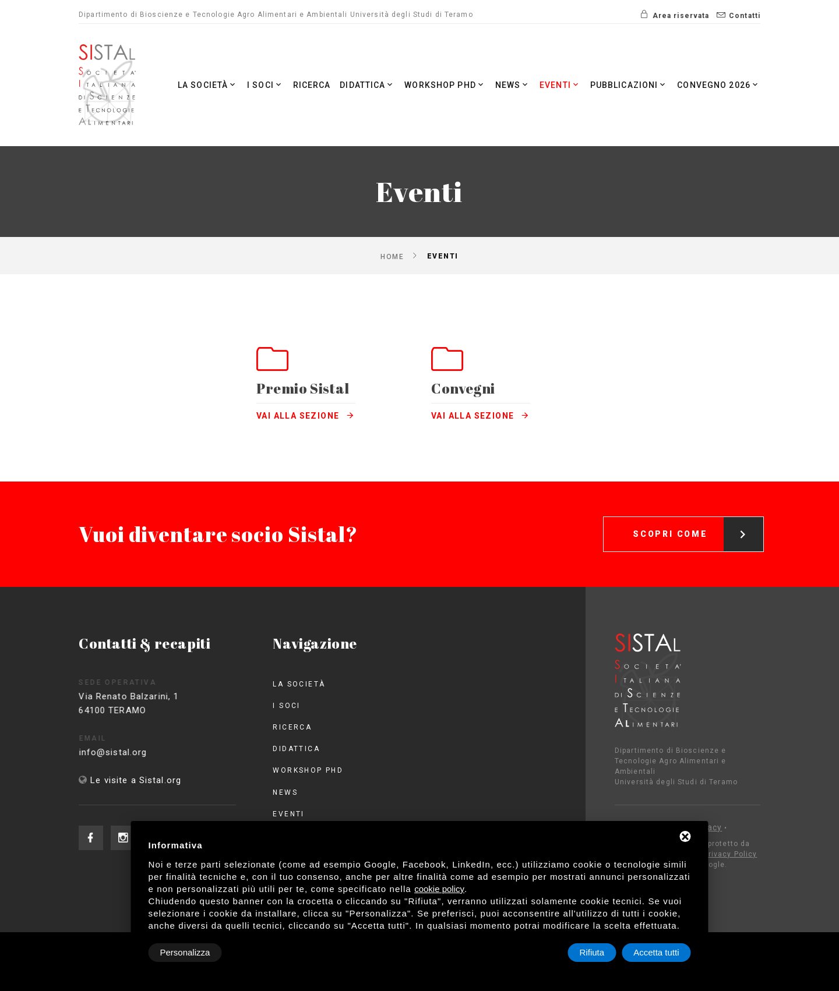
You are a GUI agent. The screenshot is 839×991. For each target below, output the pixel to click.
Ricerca (312, 85)
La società (208, 85)
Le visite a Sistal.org (135, 780)
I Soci (265, 85)
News (513, 85)
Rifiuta (592, 952)
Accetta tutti (656, 952)
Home (392, 256)
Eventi (560, 85)
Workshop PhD (445, 85)
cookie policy (439, 889)
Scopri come (698, 523)
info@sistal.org (126, 752)
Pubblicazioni (629, 85)
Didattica (367, 85)
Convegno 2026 (718, 85)
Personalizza (185, 952)
